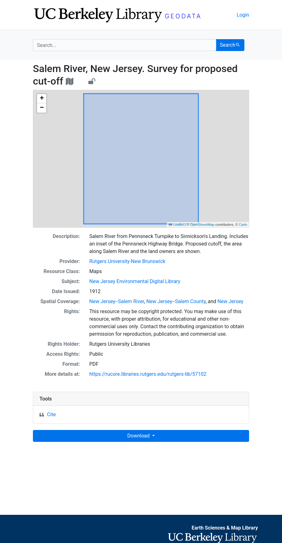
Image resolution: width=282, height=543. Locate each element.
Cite (51, 414)
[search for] (124, 45)
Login (243, 15)
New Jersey (230, 301)
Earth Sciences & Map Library (224, 528)
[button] (41, 98)
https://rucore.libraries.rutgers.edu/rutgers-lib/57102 (147, 374)
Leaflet (176, 224)
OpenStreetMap (202, 224)
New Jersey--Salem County (176, 301)
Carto (243, 224)
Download (139, 436)
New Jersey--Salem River (116, 301)
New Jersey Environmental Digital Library (134, 281)
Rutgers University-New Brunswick (127, 261)
